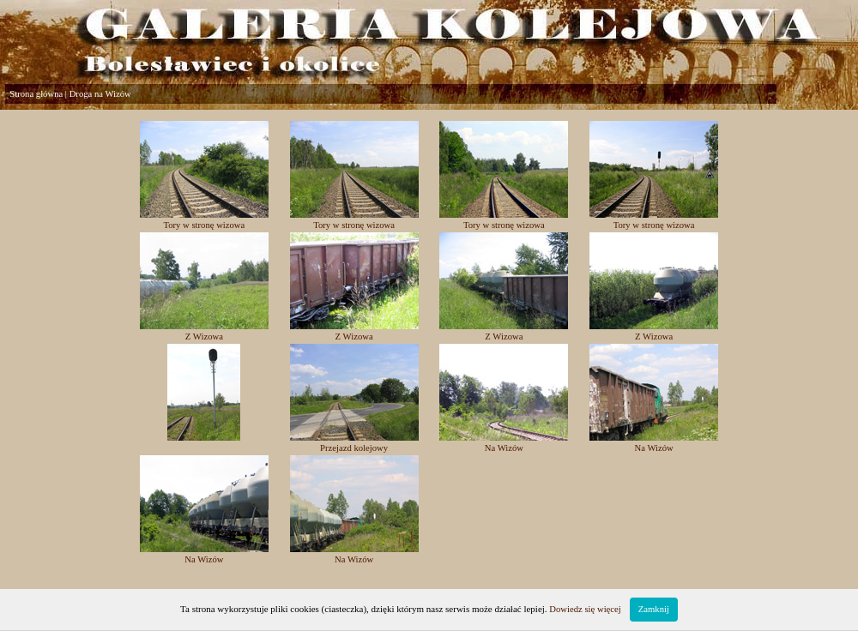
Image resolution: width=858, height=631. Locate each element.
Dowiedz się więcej (584, 609)
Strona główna (36, 94)
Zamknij (653, 609)
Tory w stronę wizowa (204, 225)
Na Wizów (504, 448)
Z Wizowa (204, 336)
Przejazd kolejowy (354, 448)
